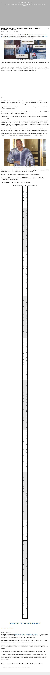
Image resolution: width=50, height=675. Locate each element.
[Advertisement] (25, 16)
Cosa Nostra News (25, 2)
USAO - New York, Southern (7, 628)
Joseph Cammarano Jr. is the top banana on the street (26, 634)
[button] (48, 28)
